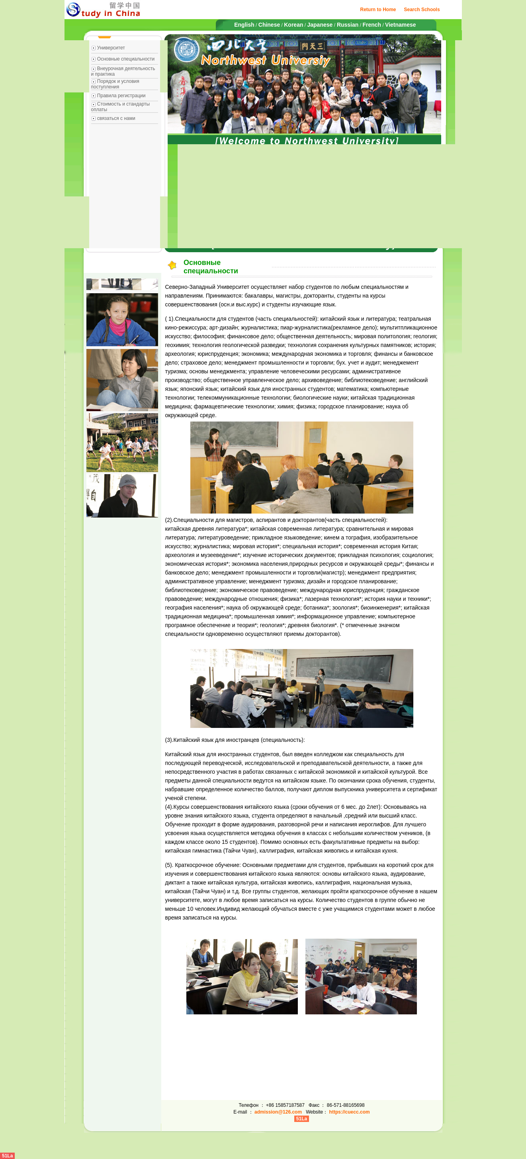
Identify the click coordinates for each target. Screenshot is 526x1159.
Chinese (269, 25)
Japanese (320, 25)
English (244, 25)
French (371, 25)
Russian (346, 25)
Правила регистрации (121, 95)
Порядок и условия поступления (115, 84)
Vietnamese (400, 25)
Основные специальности (125, 59)
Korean (293, 25)
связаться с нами (116, 118)
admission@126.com (278, 1112)
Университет (111, 48)
